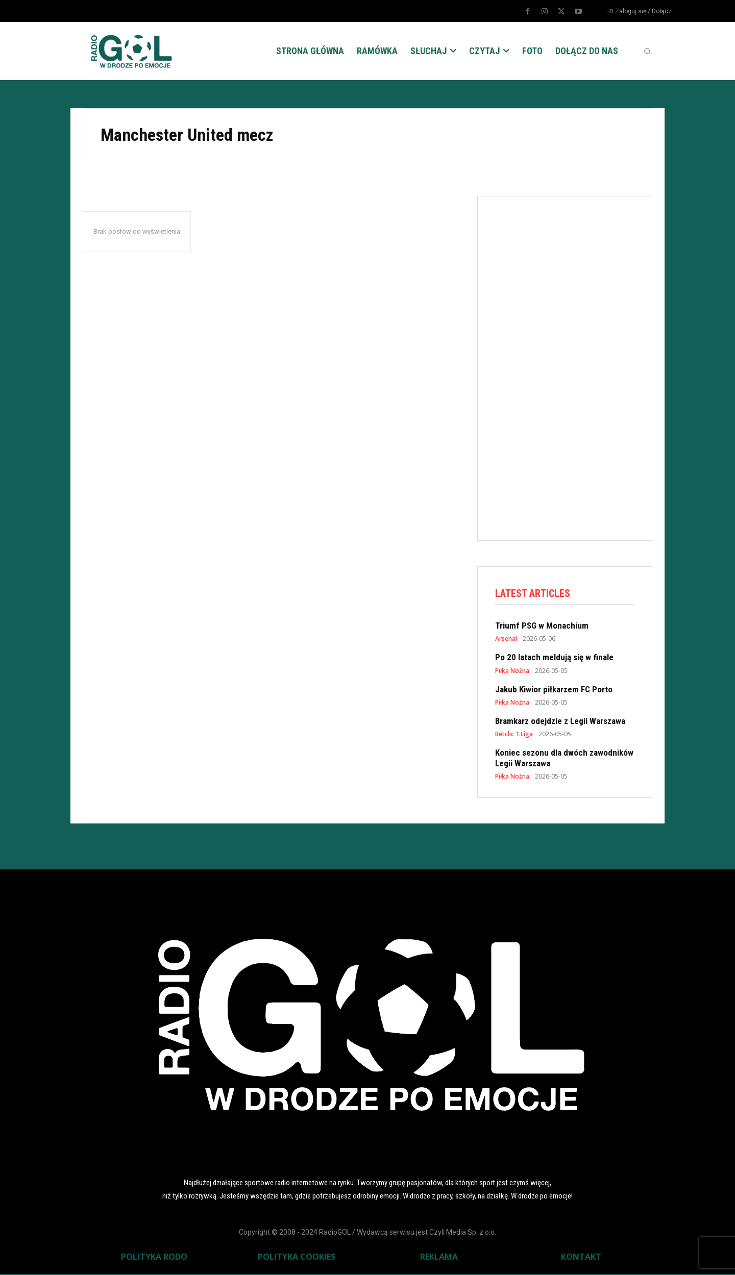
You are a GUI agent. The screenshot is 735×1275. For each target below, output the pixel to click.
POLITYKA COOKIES (296, 1257)
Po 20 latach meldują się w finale (554, 658)
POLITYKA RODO (154, 1257)
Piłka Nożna (512, 672)
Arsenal (506, 640)
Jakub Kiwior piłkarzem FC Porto (553, 690)
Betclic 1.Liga (514, 736)
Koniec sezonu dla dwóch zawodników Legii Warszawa (564, 759)
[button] (647, 51)
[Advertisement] (571, 366)
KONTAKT (581, 1257)
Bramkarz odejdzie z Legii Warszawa (560, 722)
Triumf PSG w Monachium (542, 626)
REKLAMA (439, 1257)
